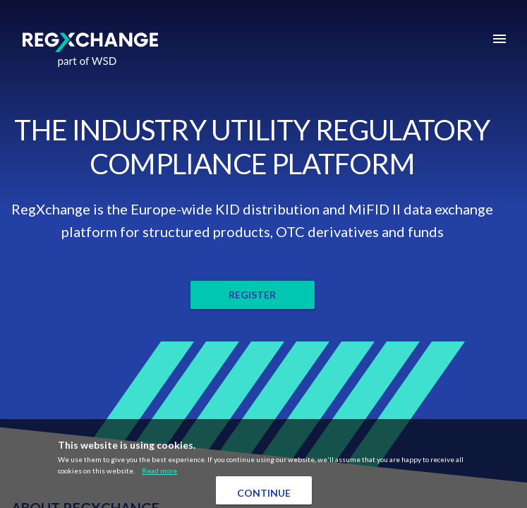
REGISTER (252, 295)
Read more (159, 470)
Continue (264, 493)
